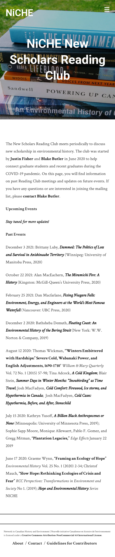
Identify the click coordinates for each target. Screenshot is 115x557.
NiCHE (19, 12)
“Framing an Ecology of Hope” (80, 458)
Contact (35, 543)
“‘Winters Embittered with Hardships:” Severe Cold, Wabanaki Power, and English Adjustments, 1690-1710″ (54, 358)
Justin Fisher (21, 159)
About (17, 543)
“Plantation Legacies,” (50, 438)
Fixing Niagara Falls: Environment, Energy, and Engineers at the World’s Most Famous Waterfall (55, 302)
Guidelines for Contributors (72, 543)
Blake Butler (52, 159)
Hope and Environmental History (63, 488)
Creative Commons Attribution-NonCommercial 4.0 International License (62, 535)
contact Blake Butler (41, 196)
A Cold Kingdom (84, 373)
